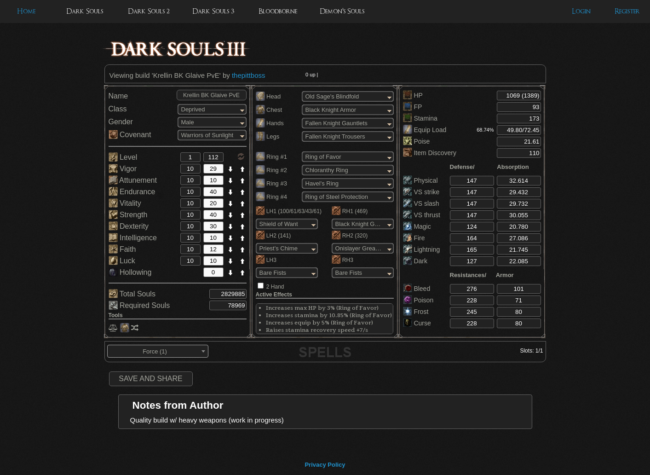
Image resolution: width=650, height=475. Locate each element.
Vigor (123, 169)
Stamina (420, 118)
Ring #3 (271, 183)
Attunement (133, 180)
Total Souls (132, 294)
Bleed (417, 288)
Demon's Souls (342, 11)
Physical (420, 180)
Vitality (125, 203)
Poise (416, 141)
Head (268, 96)
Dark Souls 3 (213, 11)
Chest (269, 109)
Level (123, 157)
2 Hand (275, 287)
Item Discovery (429, 152)
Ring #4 (271, 196)
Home (26, 11)
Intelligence (133, 238)
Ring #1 (271, 156)
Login (581, 11)
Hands (270, 123)
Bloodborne (278, 11)
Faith (122, 249)
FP (412, 106)
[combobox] (157, 351)
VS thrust (421, 215)
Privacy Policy (325, 464)
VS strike (421, 192)
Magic (417, 226)
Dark (415, 261)
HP (413, 95)
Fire (414, 238)
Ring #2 (271, 170)
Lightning (421, 249)
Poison (418, 300)
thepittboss (248, 75)
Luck (122, 261)
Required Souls (139, 305)
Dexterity (129, 226)
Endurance (132, 192)
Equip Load (425, 129)
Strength (128, 215)
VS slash (421, 203)
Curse (417, 323)
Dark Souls (84, 11)
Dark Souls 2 (149, 11)
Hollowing (130, 272)
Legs (268, 136)
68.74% (485, 130)
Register (627, 11)
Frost (416, 311)
